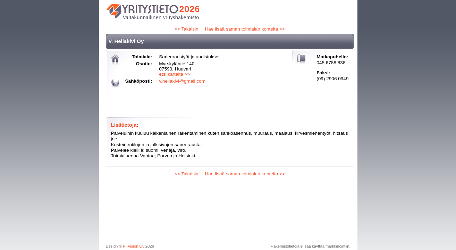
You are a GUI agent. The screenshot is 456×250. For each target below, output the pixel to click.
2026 (189, 9)
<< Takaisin (187, 29)
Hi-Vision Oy (133, 246)
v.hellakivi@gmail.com (182, 81)
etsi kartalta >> (174, 74)
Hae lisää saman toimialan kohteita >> (245, 29)
